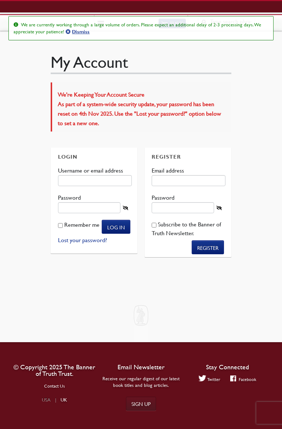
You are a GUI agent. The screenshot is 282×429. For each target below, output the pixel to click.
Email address (168, 170)
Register (207, 247)
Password (70, 197)
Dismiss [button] (81, 32)
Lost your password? (82, 240)
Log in (116, 227)
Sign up (141, 403)
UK (64, 400)
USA (46, 400)
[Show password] (125, 208)
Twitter (210, 379)
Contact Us (54, 386)
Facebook (243, 379)
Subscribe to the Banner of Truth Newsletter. (186, 229)
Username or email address (91, 170)
